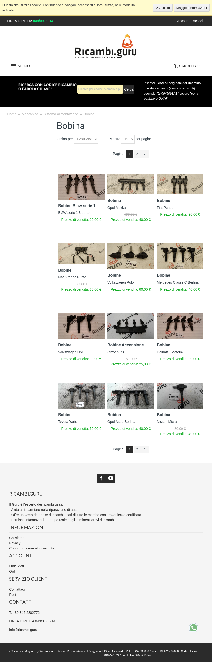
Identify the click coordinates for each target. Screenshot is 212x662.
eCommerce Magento (22, 651)
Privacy (14, 543)
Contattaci (17, 589)
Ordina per (65, 139)
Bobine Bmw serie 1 (76, 206)
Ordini (13, 571)
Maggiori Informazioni (191, 8)
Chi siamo (16, 538)
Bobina (114, 200)
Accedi (198, 21)
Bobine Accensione (125, 345)
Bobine (163, 200)
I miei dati (16, 566)
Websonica (46, 651)
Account (183, 21)
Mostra (115, 139)
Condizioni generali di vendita (31, 548)
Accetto (164, 8)
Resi (12, 595)
